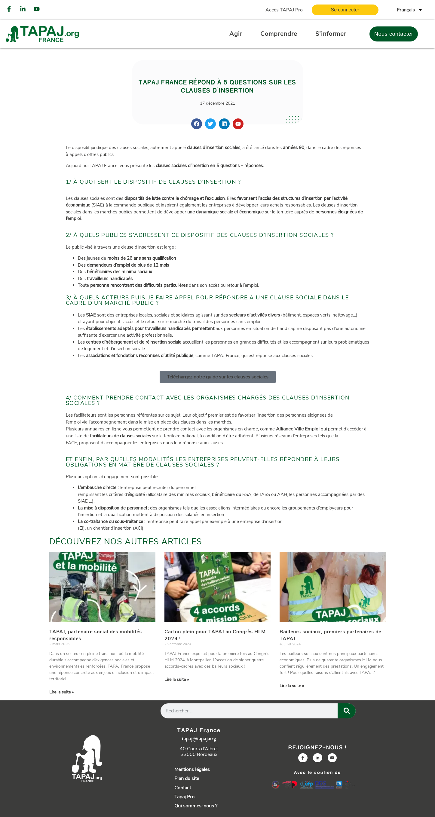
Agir (235, 34)
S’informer (330, 34)
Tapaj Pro (184, 797)
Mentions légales (192, 769)
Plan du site (186, 778)
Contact (182, 788)
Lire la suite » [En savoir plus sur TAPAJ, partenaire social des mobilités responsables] (61, 692)
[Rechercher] (347, 710)
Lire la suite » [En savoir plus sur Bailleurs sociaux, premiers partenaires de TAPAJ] (292, 686)
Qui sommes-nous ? (195, 806)
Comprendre (278, 34)
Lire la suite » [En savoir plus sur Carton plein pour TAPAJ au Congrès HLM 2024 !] (176, 679)
